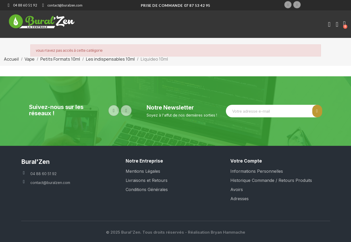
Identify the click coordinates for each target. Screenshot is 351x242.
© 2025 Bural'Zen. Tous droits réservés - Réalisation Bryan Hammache (175, 232)
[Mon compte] (329, 24)
